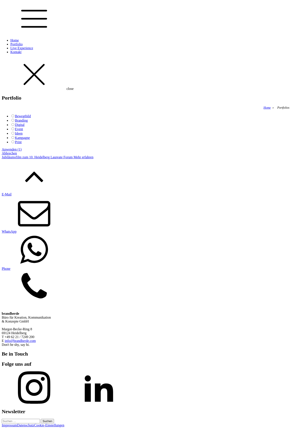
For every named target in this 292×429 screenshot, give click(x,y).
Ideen (19, 133)
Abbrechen (9, 153)
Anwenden (12, 149)
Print (18, 142)
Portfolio (16, 44)
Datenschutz (25, 425)
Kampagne (22, 138)
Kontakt (16, 52)
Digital (19, 125)
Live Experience (21, 48)
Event (19, 129)
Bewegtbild (23, 116)
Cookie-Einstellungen (49, 425)
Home (14, 40)
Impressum (9, 425)
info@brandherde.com (20, 341)
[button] (146, 211)
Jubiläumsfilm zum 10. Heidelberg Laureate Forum (37, 157)
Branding (21, 120)
